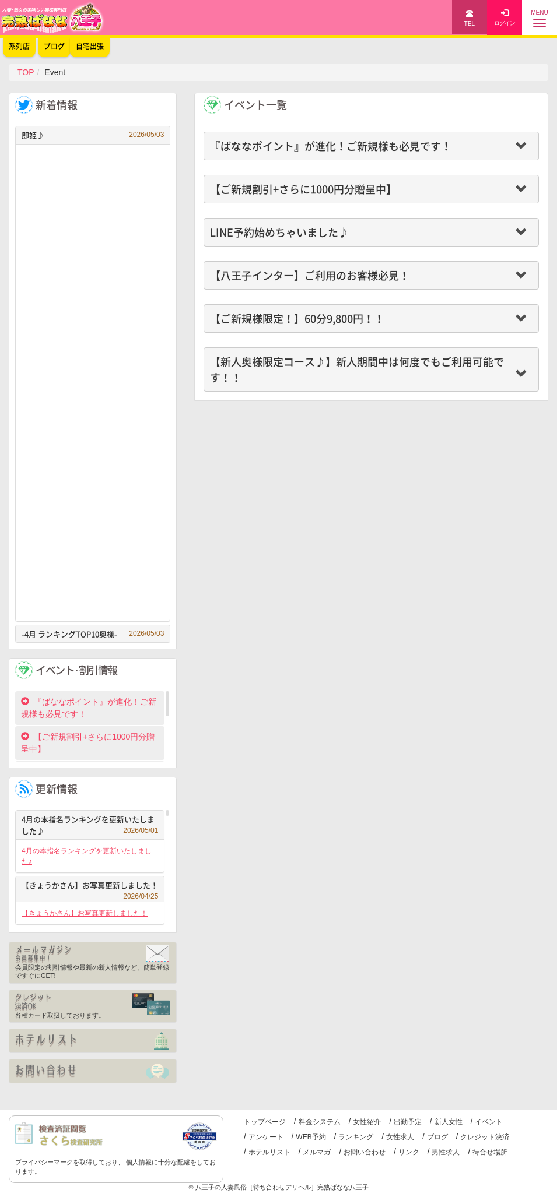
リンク (408, 1152)
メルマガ (317, 1152)
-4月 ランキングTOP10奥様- (93, 633)
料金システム (320, 1122)
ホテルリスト (269, 1152)
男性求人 (446, 1152)
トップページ (265, 1122)
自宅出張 (90, 46)
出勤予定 (408, 1122)
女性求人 (400, 1137)
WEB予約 (310, 1137)
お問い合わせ (365, 1152)
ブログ (437, 1137)
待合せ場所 (489, 1152)
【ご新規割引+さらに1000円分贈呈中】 (88, 743)
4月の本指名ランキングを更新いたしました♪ (90, 825)
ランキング (355, 1137)
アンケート (265, 1137)
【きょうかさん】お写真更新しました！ (90, 886)
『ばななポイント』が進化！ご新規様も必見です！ (88, 708)
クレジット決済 (484, 1137)
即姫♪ (93, 134)
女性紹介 (367, 1122)
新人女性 (449, 1122)
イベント (489, 1122)
